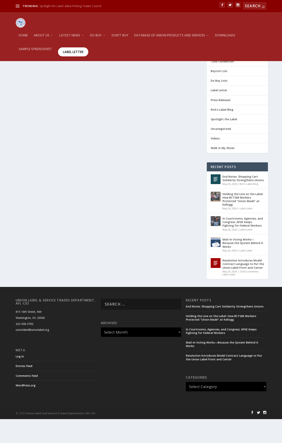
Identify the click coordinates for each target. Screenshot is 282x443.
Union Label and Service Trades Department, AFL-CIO (60, 437)
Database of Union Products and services (169, 38)
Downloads (225, 38)
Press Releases (220, 124)
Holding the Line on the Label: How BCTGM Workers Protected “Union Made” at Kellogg (242, 223)
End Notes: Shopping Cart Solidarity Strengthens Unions (243, 202)
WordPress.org (25, 409)
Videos (215, 162)
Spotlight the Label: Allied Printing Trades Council (70, 6)
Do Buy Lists (219, 104)
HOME (23, 38)
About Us (41, 38)
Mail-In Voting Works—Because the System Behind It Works (242, 266)
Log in (20, 380)
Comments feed (27, 399)
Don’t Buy (120, 38)
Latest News (69, 38)
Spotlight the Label (224, 143)
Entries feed (24, 390)
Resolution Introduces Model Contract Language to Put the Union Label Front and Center (243, 287)
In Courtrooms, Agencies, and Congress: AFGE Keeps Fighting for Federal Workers (242, 245)
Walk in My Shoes (222, 172)
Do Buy (96, 38)
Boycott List (219, 95)
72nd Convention (222, 85)
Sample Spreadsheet (35, 52)
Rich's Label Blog (222, 133)
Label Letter (73, 54)
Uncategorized (221, 153)
